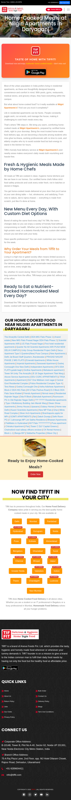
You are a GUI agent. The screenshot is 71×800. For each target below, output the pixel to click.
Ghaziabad (38, 551)
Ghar (55, 410)
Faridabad (51, 521)
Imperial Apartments (26, 363)
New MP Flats (45, 410)
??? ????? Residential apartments (50, 400)
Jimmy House (23, 407)
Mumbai (33, 521)
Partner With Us (54, 10)
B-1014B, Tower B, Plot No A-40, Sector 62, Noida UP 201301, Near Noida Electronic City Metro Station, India (34, 747)
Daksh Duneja (44, 416)
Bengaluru (18, 551)
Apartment (21, 380)
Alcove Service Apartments (16, 377)
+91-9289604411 (53, 2)
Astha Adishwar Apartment (51, 387)
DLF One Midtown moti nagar (41, 380)
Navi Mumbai (35, 591)
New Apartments (57, 353)
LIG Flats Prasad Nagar (32, 344)
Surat (55, 551)
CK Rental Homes (51, 430)
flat (34, 416)
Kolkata (32, 541)
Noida (55, 531)
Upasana (35, 407)
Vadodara (39, 571)
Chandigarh (34, 581)
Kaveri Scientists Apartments (24, 410)
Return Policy (8, 701)
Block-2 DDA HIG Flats (14, 390)
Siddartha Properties (35, 433)
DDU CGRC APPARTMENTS (44, 377)
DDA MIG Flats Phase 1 (42, 337)
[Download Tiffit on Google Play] (35, 71)
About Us (6, 696)
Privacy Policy (8, 717)
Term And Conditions (45, 712)
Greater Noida (17, 571)
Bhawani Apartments (57, 420)
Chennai (19, 561)
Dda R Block (26, 397)
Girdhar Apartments (33, 370)
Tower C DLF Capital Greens (44, 426)
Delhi (38, 40)
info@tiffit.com (14, 775)
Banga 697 (20, 433)
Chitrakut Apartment (15, 426)
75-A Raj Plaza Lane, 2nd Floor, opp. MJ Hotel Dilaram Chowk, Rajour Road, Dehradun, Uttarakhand (34, 760)
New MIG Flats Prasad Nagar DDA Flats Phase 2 (34, 340)
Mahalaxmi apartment (53, 370)
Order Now (35, 474)
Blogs (39, 707)
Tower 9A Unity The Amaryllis (17, 373)
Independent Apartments (42, 367)
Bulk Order (41, 691)
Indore (56, 571)
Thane (16, 581)
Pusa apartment (59, 423)
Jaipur (53, 561)
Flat (27, 426)
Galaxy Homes (47, 407)
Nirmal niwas (48, 393)
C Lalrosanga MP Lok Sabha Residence (27, 420)
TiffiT (33, 789)
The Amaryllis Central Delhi (16, 337)
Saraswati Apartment (46, 363)
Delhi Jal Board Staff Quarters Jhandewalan (24, 357)
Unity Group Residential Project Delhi (39, 350)
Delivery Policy (42, 701)
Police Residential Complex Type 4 (46, 383)
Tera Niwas (9, 387)
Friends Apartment (31, 393)
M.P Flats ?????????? (39, 423)
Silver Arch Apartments (30, 413)
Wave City (51, 433)
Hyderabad (18, 531)
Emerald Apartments (35, 360)
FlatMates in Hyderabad (17, 423)
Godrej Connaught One (27, 387)
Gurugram (38, 531)
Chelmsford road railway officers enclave (23, 430)
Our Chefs (7, 712)
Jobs (5, 707)
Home (32, 40)
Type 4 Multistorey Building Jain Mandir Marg (26, 403)
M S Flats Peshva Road (38, 390)
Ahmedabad (51, 541)
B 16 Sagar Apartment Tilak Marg (48, 373)
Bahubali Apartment (42, 397)
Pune (16, 541)
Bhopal (36, 561)
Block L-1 (8, 433)
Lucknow (54, 581)
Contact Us (41, 696)
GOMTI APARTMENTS (20, 416)
